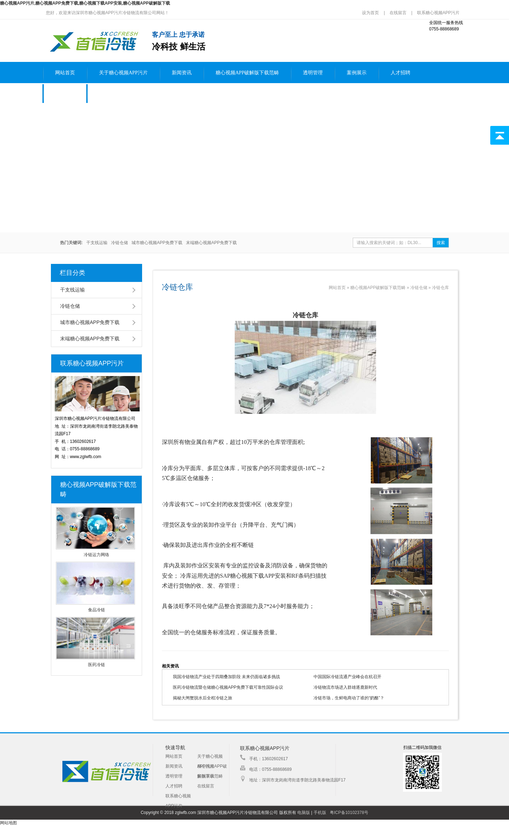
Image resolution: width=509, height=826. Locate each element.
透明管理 (313, 72)
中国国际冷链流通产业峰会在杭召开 (347, 676)
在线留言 (398, 12)
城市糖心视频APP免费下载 (156, 242)
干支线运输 (96, 242)
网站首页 (65, 72)
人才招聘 (400, 72)
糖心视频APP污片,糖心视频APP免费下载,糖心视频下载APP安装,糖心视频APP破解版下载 (85, 3)
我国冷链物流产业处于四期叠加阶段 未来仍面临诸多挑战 (226, 676)
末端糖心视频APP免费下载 (211, 242)
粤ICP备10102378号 (349, 812)
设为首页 (371, 12)
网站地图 (8, 822)
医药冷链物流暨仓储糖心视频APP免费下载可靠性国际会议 (228, 687)
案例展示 (357, 72)
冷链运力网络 (96, 554)
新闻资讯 (182, 72)
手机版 (320, 812)
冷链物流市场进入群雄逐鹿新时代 (345, 687)
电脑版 (303, 812)
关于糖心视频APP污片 (123, 72)
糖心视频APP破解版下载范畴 (247, 72)
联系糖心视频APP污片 (438, 12)
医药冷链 (96, 664)
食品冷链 (96, 609)
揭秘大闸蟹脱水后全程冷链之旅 (202, 697)
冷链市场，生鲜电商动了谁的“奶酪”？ (349, 697)
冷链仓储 (119, 242)
